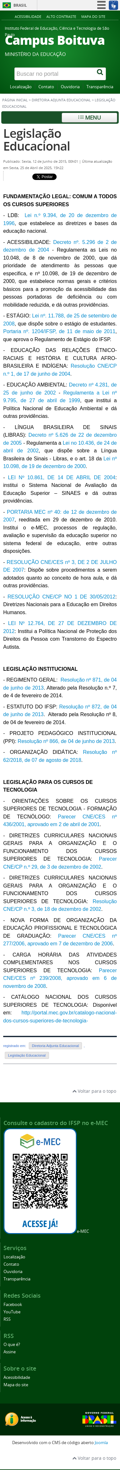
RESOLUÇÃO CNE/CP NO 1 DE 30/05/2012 (62, 596)
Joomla (101, 1442)
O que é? (12, 1344)
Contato (46, 87)
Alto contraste (61, 16)
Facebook (13, 1304)
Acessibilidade (28, 16)
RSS (7, 1319)
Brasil (20, 5)
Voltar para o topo (94, 1091)
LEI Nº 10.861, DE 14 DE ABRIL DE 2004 (62, 477)
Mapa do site (93, 16)
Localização (21, 87)
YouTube (12, 1312)
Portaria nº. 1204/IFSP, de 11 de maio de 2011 (59, 331)
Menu (89, 117)
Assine (10, 1352)
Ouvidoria (70, 87)
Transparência (99, 87)
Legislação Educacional (36, 139)
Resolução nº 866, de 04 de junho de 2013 (66, 741)
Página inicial (15, 100)
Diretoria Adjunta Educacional (61, 100)
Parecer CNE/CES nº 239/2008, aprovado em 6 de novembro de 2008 (60, 978)
